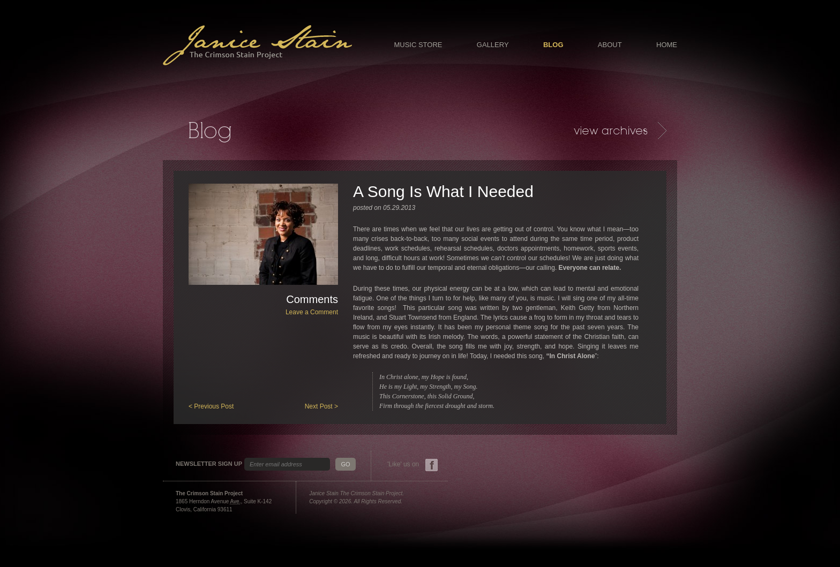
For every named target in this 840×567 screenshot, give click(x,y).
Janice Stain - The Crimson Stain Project (257, 45)
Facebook (431, 465)
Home (666, 45)
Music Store (418, 45)
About (610, 45)
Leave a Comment (312, 312)
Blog (553, 45)
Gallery (493, 45)
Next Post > (321, 406)
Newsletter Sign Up (209, 464)
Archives (620, 130)
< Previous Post (211, 406)
